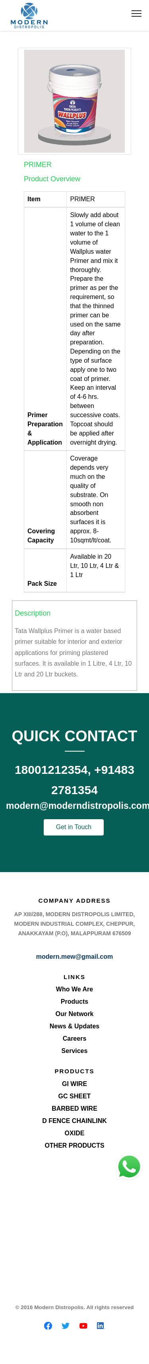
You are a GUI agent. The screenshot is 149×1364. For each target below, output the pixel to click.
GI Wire (74, 1083)
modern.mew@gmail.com (74, 956)
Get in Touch (74, 827)
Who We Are (74, 989)
